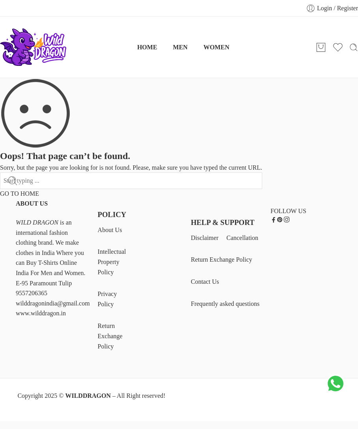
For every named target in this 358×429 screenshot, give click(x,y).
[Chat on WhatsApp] (335, 391)
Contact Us (205, 281)
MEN (180, 47)
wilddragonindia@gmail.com (53, 303)
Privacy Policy (107, 298)
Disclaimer (204, 237)
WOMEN (216, 47)
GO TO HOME (19, 193)
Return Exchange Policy (110, 335)
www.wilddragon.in (41, 313)
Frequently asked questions (225, 303)
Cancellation (242, 237)
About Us (110, 230)
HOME (147, 47)
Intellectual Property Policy (112, 261)
